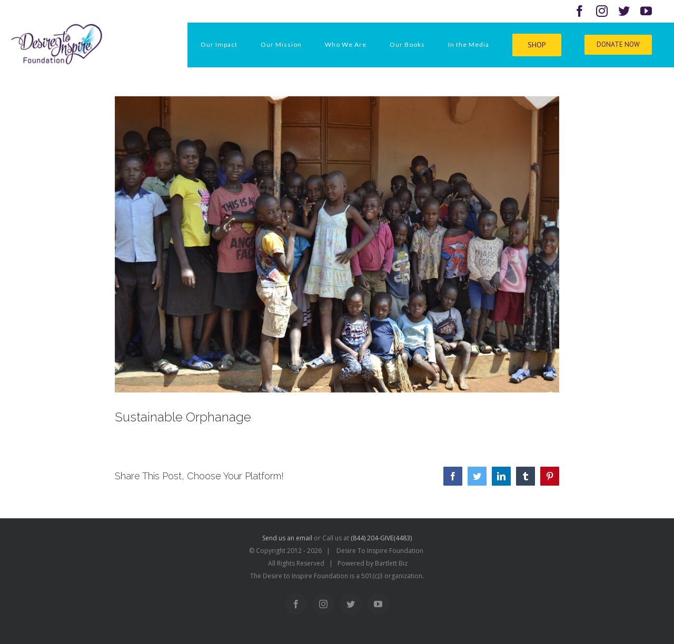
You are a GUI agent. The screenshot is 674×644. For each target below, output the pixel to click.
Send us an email (287, 538)
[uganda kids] (337, 244)
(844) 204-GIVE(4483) (381, 538)
